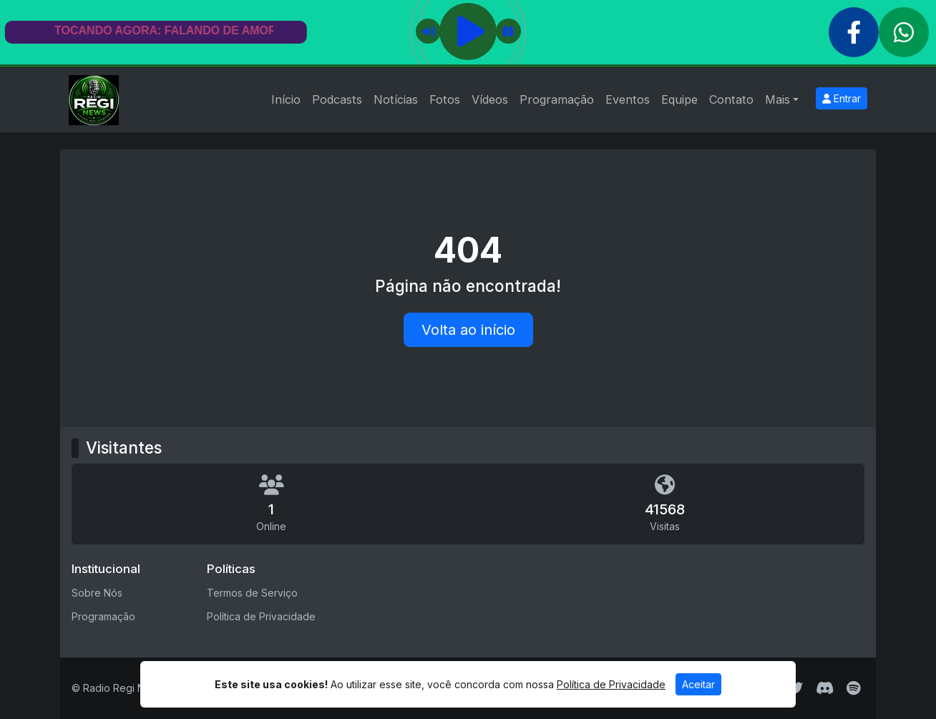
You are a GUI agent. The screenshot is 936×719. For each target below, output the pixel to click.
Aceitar (698, 684)
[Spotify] (853, 688)
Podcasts (337, 99)
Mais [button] (777, 99)
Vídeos (490, 99)
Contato (731, 99)
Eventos (627, 99)
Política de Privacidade (261, 616)
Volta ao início (468, 329)
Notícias (396, 99)
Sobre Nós (97, 593)
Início (286, 99)
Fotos (444, 99)
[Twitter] (796, 688)
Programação (557, 99)
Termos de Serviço (252, 593)
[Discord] (825, 688)
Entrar (841, 98)
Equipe (679, 99)
